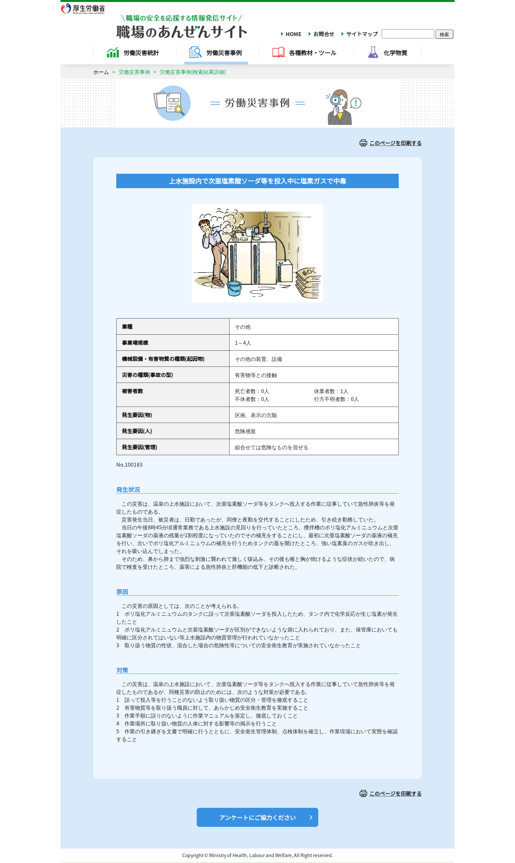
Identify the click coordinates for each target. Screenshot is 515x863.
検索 (444, 34)
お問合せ (323, 34)
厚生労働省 (87, 8)
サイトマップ (362, 34)
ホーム (101, 72)
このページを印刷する (395, 143)
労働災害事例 (134, 72)
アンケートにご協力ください (257, 817)
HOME (294, 34)
